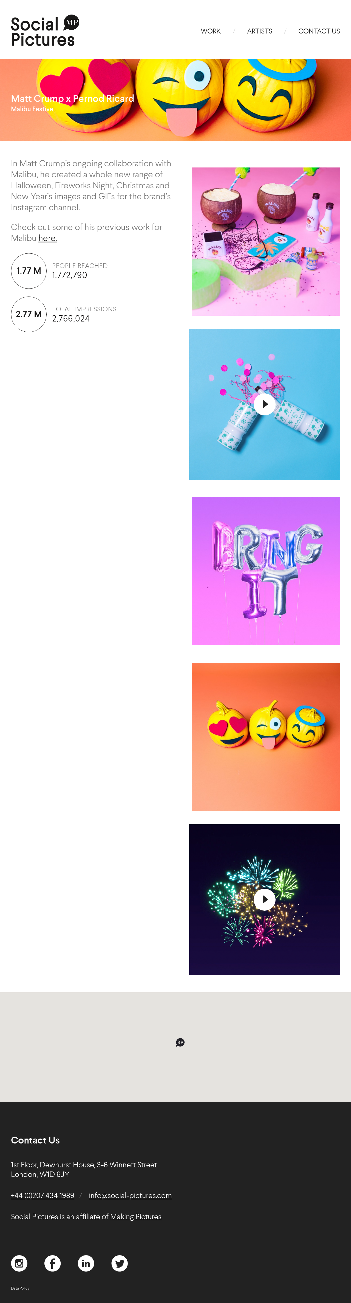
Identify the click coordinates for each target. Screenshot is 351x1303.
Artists (259, 31)
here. (47, 238)
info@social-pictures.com (130, 1196)
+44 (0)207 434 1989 (42, 1196)
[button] (180, 1042)
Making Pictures (136, 1217)
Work (211, 31)
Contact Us (319, 31)
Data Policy (20, 1288)
